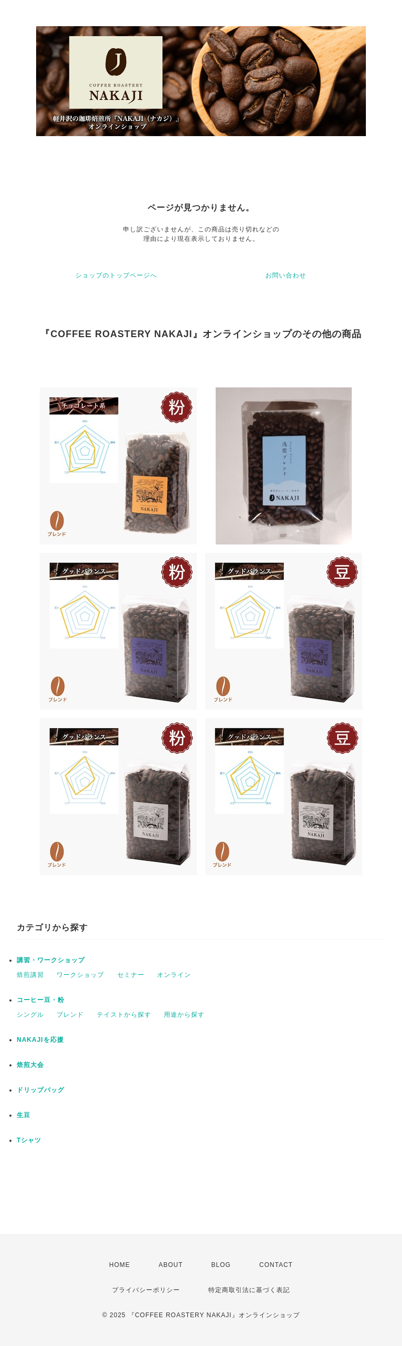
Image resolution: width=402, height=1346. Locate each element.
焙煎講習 (30, 974)
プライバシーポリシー (146, 1290)
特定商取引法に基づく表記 (249, 1290)
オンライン (174, 974)
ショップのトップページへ (116, 275)
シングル (30, 1014)
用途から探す (184, 1014)
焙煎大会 (30, 1065)
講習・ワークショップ (51, 960)
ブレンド (70, 1014)
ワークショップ (80, 974)
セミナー (130, 974)
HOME (119, 1265)
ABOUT (171, 1265)
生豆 (23, 1115)
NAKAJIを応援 (40, 1039)
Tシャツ (29, 1140)
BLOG (221, 1265)
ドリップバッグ (40, 1090)
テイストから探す (124, 1014)
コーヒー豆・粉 (40, 1000)
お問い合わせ (285, 275)
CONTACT (276, 1265)
